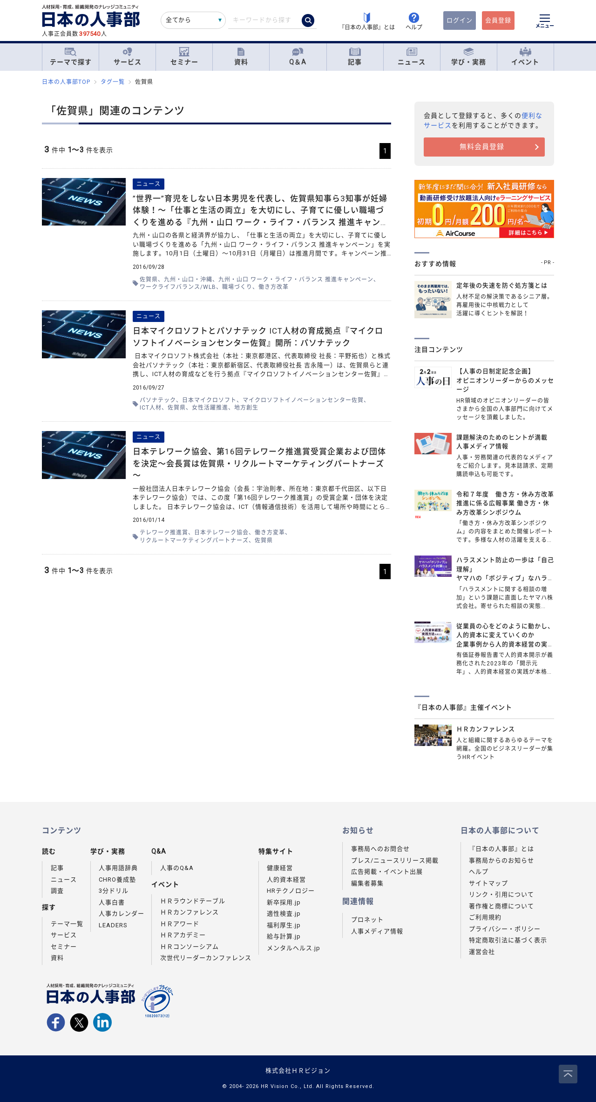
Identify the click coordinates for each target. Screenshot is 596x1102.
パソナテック (158, 400)
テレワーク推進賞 (164, 532)
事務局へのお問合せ (380, 848)
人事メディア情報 (377, 931)
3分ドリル (114, 890)
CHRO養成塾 (117, 879)
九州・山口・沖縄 (188, 279)
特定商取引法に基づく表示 (508, 940)
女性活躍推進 (210, 407)
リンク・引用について (501, 894)
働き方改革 (273, 287)
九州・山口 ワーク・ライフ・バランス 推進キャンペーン (295, 279)
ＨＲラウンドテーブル (192, 900)
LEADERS (113, 925)
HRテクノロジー (291, 890)
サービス (128, 56)
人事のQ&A (177, 867)
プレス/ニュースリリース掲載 (395, 860)
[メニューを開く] (544, 22)
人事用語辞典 (118, 867)
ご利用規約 (485, 917)
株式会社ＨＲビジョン (298, 1070)
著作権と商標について (501, 906)
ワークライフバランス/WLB (178, 287)
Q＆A (297, 56)
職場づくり (237, 287)
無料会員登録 (482, 147)
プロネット (367, 919)
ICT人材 (151, 407)
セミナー (184, 56)
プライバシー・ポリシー (505, 928)
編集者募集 (367, 883)
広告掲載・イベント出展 (387, 871)
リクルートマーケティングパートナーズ (194, 540)
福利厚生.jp (284, 925)
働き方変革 (270, 532)
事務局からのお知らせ (501, 860)
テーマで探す (71, 56)
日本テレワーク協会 (221, 532)
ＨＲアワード (179, 923)
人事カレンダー (121, 913)
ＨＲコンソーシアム (189, 946)
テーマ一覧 (67, 923)
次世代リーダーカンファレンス (205, 957)
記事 (355, 56)
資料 (241, 56)
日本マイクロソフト (209, 400)
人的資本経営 (286, 879)
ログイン (460, 20)
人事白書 (112, 902)
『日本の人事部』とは (501, 848)
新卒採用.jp (284, 902)
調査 (57, 890)
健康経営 (280, 867)
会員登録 (498, 20)
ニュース (412, 56)
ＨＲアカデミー (183, 934)
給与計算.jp (284, 936)
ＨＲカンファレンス (189, 912)
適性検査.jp (284, 913)
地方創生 (246, 407)
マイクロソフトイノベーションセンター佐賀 (303, 400)
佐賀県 (149, 279)
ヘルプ (478, 871)
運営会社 (482, 951)
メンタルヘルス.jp (293, 948)
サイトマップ (488, 883)
